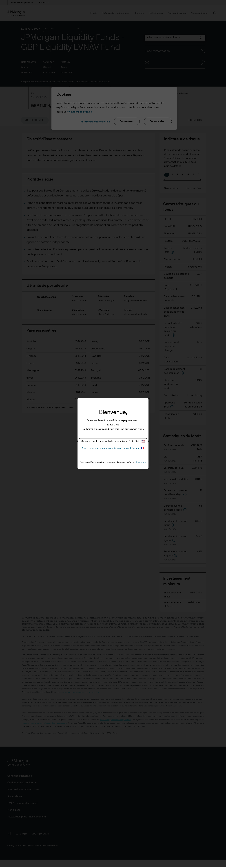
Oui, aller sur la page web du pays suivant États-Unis (113, 441)
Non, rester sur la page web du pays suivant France (113, 448)
